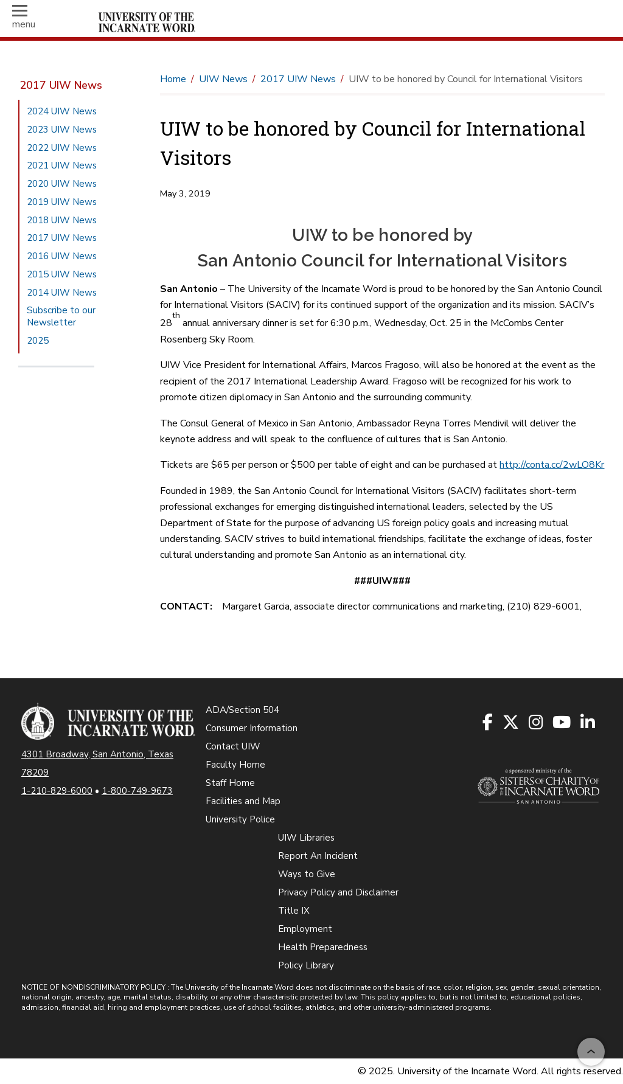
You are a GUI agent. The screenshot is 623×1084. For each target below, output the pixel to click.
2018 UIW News (62, 220)
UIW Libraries (306, 838)
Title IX (294, 911)
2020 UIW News (62, 184)
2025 (38, 341)
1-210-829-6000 (56, 791)
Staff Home (230, 783)
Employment (305, 929)
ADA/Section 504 (242, 710)
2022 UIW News (62, 148)
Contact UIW (233, 746)
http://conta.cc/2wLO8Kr (551, 464)
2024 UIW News (62, 111)
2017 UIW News (60, 85)
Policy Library (306, 965)
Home (173, 79)
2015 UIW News (62, 274)
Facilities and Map (243, 801)
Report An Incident (318, 856)
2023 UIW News (62, 129)
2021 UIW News (62, 165)
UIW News (223, 79)
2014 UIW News (62, 293)
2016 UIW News (62, 256)
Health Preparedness (322, 947)
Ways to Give (306, 874)
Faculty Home (235, 765)
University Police (240, 819)
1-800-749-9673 (137, 791)
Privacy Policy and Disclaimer (338, 892)
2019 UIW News (62, 202)
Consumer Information (252, 728)
